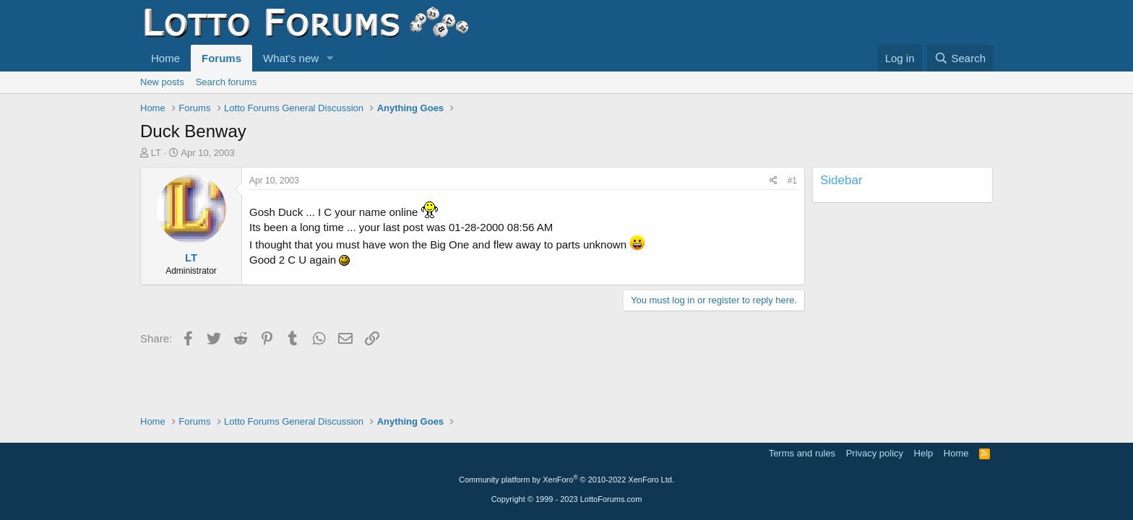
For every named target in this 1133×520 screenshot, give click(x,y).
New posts (162, 82)
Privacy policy (874, 453)
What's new (291, 58)
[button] (330, 58)
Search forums (226, 82)
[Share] (773, 181)
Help (924, 453)
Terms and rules (802, 453)
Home (165, 58)
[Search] (960, 58)
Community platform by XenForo (566, 479)
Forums (221, 58)
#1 (792, 181)
